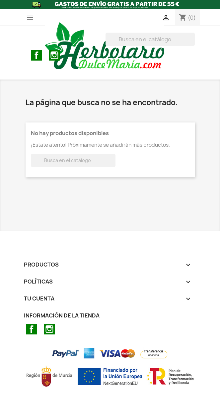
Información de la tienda (62, 315)
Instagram (54, 55)
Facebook (36, 55)
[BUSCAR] (150, 39)
